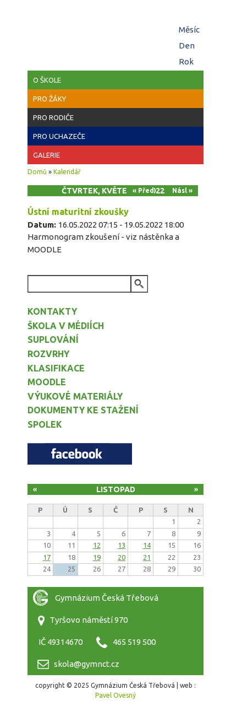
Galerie (46, 155)
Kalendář (67, 171)
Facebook (80, 454)
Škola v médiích (66, 326)
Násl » (182, 190)
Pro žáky (49, 99)
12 (97, 545)
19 (97, 557)
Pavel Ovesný (115, 695)
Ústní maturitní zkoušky (78, 212)
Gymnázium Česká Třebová (116, 33)
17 (47, 557)
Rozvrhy (48, 354)
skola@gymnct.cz (86, 664)
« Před (143, 190)
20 (121, 557)
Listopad (115, 489)
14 (147, 545)
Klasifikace (56, 368)
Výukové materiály (75, 396)
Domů (37, 171)
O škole (47, 80)
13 (121, 545)
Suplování (53, 339)
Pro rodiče (53, 117)
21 (147, 557)
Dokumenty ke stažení (83, 410)
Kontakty (52, 311)
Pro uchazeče (59, 136)
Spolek (45, 424)
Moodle (47, 382)
